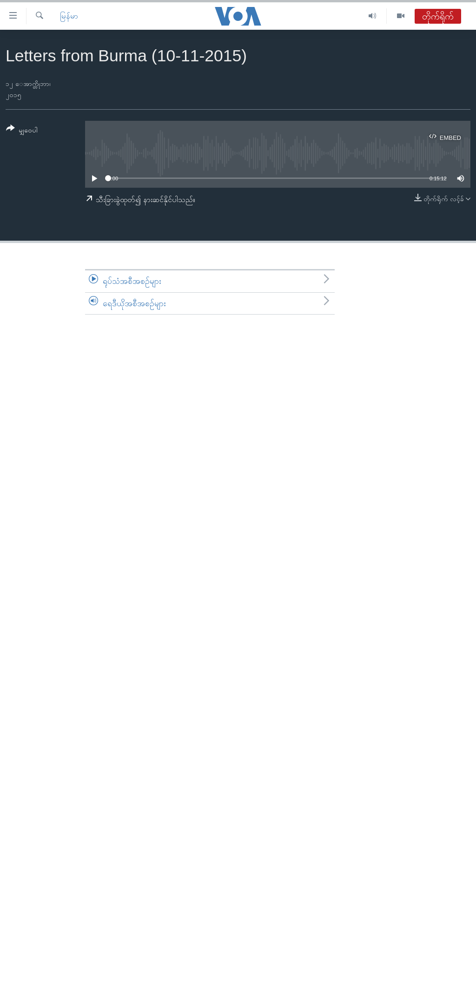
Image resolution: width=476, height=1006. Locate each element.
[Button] (22, 131)
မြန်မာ (69, 16)
